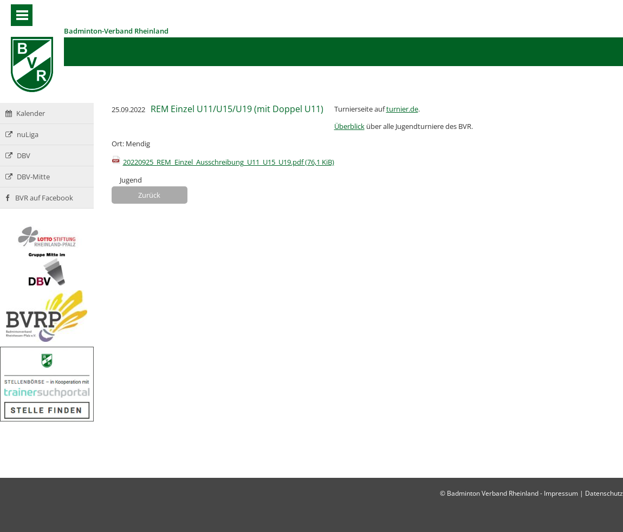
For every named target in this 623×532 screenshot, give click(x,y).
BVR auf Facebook (39, 198)
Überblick (349, 126)
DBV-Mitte (27, 176)
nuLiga (21, 134)
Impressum (561, 493)
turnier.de (402, 109)
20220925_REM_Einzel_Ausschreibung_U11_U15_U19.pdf (228, 162)
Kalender (25, 113)
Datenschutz (604, 493)
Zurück (149, 195)
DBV (17, 155)
